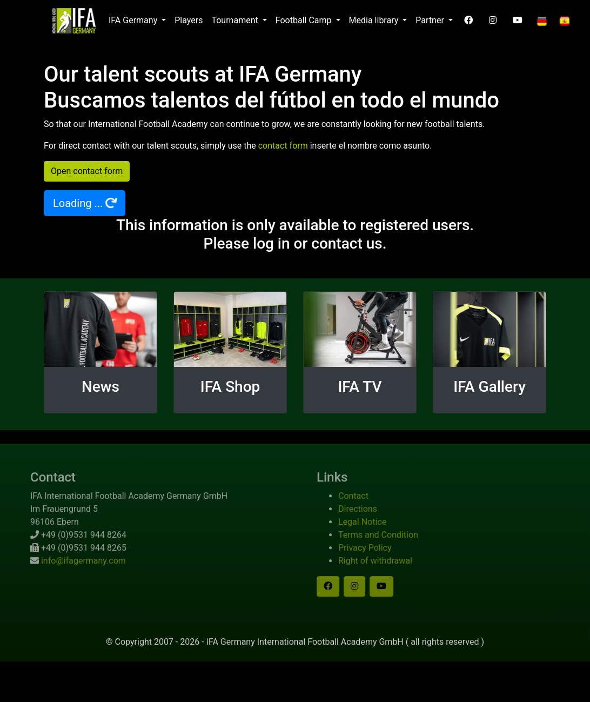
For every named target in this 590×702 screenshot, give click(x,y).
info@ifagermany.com (70, 574)
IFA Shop (230, 387)
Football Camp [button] (305, 20)
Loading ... (85, 203)
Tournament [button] (235, 20)
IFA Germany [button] (134, 20)
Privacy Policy (378, 561)
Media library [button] (375, 20)
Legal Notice (376, 535)
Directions (371, 522)
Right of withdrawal (389, 574)
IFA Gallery (489, 387)
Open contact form (87, 171)
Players (189, 20)
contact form (283, 146)
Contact (367, 509)
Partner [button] (430, 20)
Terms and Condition (392, 548)
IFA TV (359, 387)
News (100, 387)
